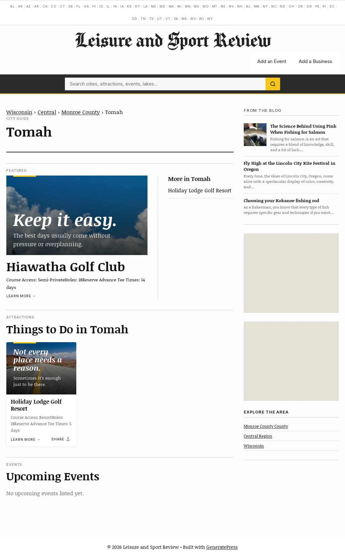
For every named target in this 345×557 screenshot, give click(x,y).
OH (292, 6)
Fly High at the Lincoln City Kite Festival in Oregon (290, 166)
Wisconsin (19, 112)
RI (324, 6)
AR (36, 6)
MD (163, 6)
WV (193, 19)
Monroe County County (266, 426)
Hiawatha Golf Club (65, 266)
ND (282, 6)
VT (168, 19)
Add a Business (315, 61)
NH (240, 6)
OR (309, 6)
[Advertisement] (291, 273)
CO (54, 6)
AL (12, 6)
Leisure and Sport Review (173, 39)
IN (115, 6)
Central (47, 112)
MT (215, 6)
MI (179, 6)
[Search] (273, 84)
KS (129, 6)
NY (265, 6)
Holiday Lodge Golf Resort (199, 190)
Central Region (258, 436)
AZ (28, 6)
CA (45, 6)
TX (151, 19)
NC (274, 6)
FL (78, 6)
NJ (248, 6)
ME (153, 6)
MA (171, 6)
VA (176, 19)
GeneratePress (222, 546)
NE (223, 6)
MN (188, 6)
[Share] (61, 439)
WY (210, 19)
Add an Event (271, 61)
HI (94, 6)
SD (134, 19)
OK (301, 6)
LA (145, 6)
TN (143, 19)
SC (332, 6)
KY (137, 6)
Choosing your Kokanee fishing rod (281, 200)
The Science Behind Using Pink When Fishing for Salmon (303, 129)
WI (201, 19)
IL (108, 6)
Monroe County (80, 112)
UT (159, 19)
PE (317, 6)
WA (184, 19)
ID (101, 6)
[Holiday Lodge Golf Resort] (41, 368)
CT (62, 6)
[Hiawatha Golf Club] (76, 215)
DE (70, 6)
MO (206, 6)
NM (257, 6)
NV (231, 6)
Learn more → (21, 296)
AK (20, 6)
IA (122, 6)
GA (86, 6)
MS (196, 6)
